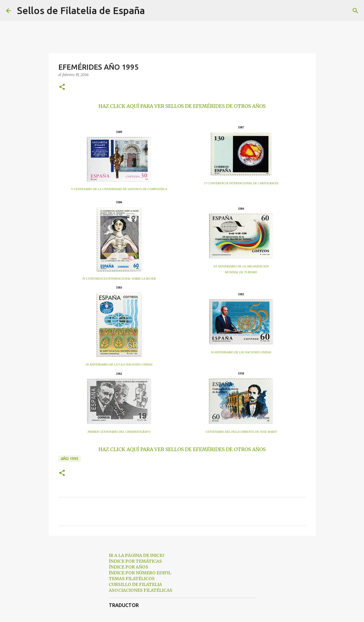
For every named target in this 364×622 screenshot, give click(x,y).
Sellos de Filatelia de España (81, 10)
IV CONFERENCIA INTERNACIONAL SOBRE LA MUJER (119, 278)
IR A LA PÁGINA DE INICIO (136, 555)
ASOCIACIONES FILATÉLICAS (140, 590)
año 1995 (69, 459)
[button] (62, 87)
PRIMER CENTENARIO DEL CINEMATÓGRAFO (119, 431)
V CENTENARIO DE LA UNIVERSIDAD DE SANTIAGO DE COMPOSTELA (119, 189)
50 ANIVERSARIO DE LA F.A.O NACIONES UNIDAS (119, 364)
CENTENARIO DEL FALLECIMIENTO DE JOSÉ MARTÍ (241, 431)
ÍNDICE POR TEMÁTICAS (135, 561)
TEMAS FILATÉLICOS (132, 578)
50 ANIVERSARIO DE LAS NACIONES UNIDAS (241, 352)
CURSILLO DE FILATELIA (135, 584)
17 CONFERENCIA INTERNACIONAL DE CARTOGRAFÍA (241, 183)
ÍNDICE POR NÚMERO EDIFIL (140, 573)
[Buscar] (153, 10)
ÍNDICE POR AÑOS (128, 567)
